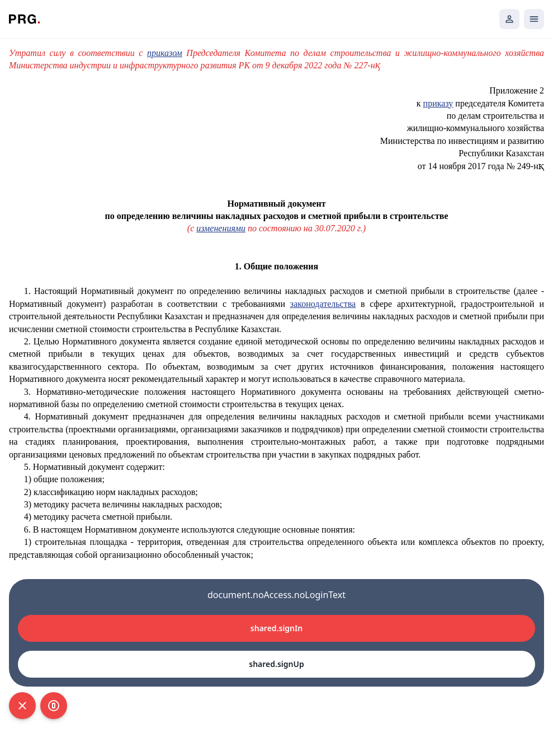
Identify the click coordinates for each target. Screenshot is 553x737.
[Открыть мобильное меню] (534, 19)
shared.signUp (276, 664)
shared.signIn (276, 628)
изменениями (220, 228)
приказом (164, 53)
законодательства (323, 304)
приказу (438, 103)
